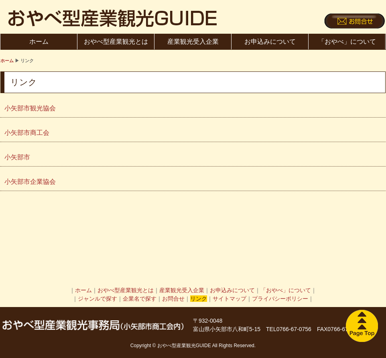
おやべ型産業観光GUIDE (112, 18)
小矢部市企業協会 (30, 181)
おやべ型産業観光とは (116, 41)
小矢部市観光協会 (30, 108)
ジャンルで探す (97, 298)
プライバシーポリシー (280, 298)
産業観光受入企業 (193, 41)
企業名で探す (139, 298)
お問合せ (173, 298)
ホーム (39, 41)
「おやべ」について (347, 41)
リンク (198, 298)
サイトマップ (229, 298)
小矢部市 (17, 157)
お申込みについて (270, 41)
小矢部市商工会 (26, 132)
